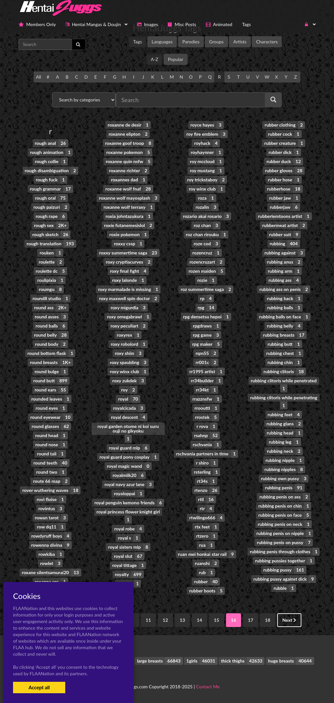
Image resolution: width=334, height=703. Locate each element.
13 (182, 620)
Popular (175, 59)
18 (267, 620)
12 (165, 620)
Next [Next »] (289, 620)
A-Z (154, 59)
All (38, 77)
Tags (137, 41)
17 (250, 620)
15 (216, 620)
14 (199, 620)
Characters (267, 41)
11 (148, 620)
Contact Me (208, 686)
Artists (239, 41)
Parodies (191, 41)
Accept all (39, 687)
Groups (216, 41)
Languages (162, 41)
